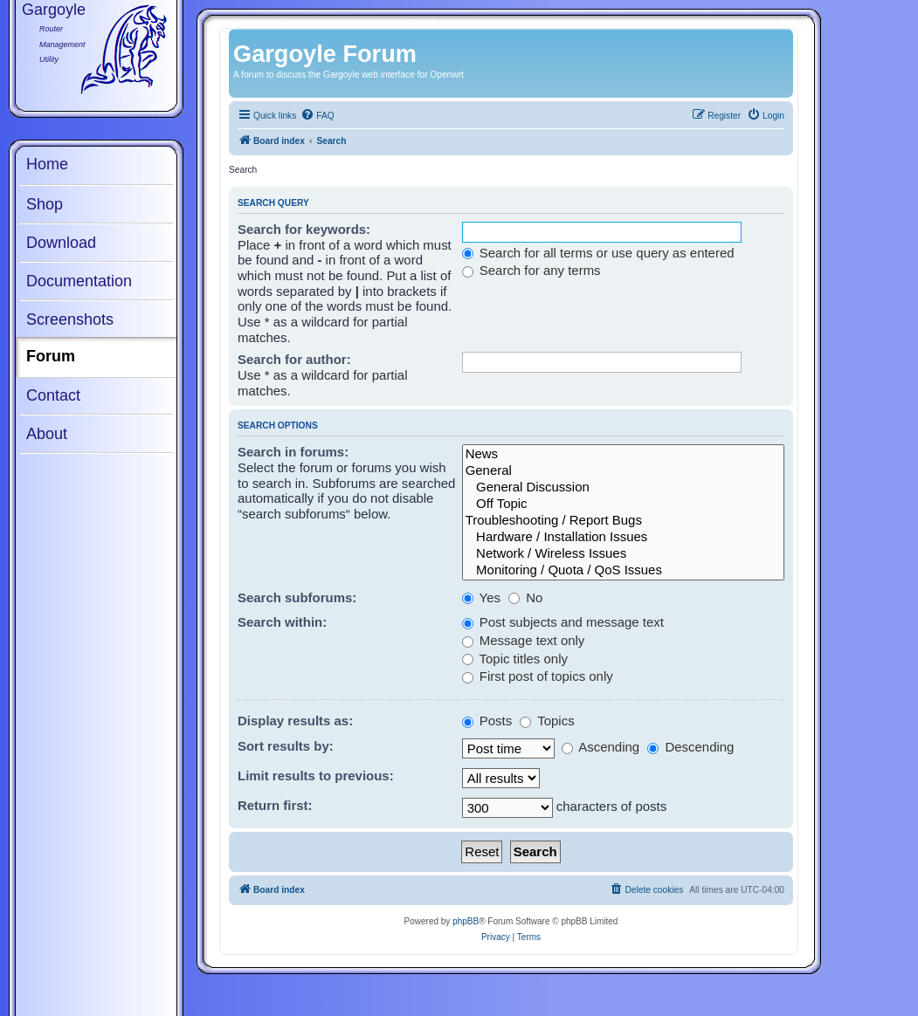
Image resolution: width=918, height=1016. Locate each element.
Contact (53, 395)
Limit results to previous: (316, 775)
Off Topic (623, 504)
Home (47, 164)
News (623, 454)
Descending (690, 746)
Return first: (275, 805)
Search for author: (294, 359)
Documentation (79, 281)
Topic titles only (515, 658)
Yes (481, 597)
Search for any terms (531, 270)
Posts (487, 720)
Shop (44, 204)
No (525, 597)
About (46, 434)
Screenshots (70, 319)
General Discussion (623, 487)
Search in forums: (293, 451)
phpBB (465, 921)
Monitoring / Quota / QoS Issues (623, 570)
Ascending (600, 746)
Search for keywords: (304, 229)
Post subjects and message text (563, 621)
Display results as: (295, 720)
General (623, 471)
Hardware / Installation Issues (623, 537)
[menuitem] (317, 116)
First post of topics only (537, 676)
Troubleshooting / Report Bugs (623, 520)
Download (61, 242)
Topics (547, 720)
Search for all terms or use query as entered (598, 252)
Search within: (282, 621)
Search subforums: (297, 597)
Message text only (523, 640)
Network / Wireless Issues (623, 554)
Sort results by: (286, 745)
